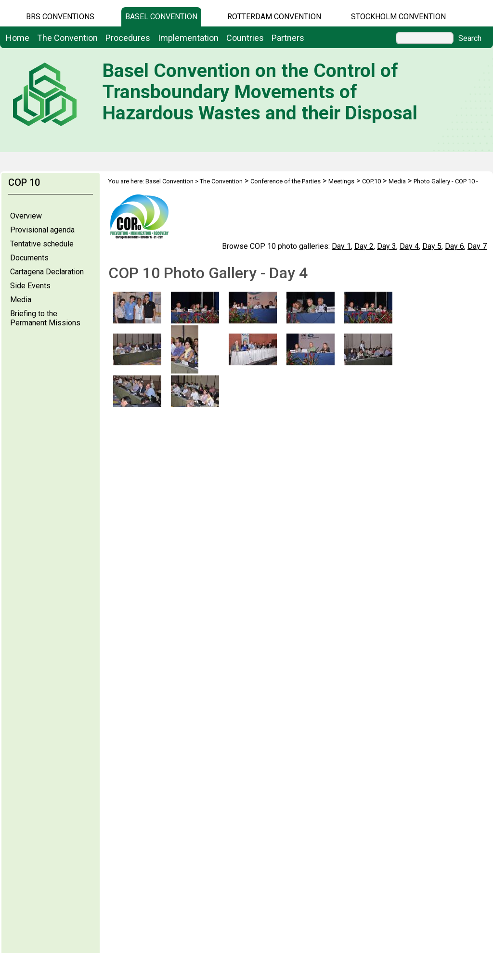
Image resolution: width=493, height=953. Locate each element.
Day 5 (431, 246)
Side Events (30, 285)
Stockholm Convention (398, 16)
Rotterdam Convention (274, 16)
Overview (26, 215)
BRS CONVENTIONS (60, 16)
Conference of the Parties (285, 181)
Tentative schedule (42, 243)
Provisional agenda (42, 229)
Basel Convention (161, 16)
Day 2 (364, 246)
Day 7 (477, 246)
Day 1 (341, 246)
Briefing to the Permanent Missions (45, 318)
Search (469, 38)
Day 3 (386, 246)
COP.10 (371, 181)
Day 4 (409, 246)
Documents (29, 257)
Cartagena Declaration (47, 271)
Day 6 (454, 246)
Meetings (341, 181)
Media (20, 299)
